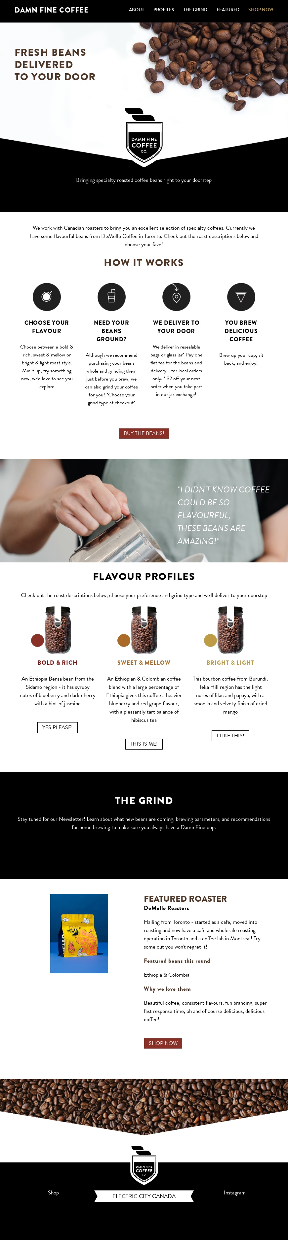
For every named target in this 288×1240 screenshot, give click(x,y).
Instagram (235, 1193)
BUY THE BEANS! (144, 433)
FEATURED (228, 9)
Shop (53, 1193)
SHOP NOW (260, 9)
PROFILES (163, 9)
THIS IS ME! (144, 744)
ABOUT (136, 9)
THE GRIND (195, 9)
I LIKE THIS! (230, 736)
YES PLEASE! (57, 727)
